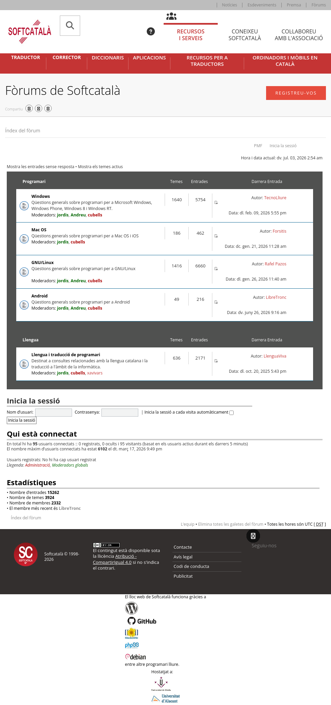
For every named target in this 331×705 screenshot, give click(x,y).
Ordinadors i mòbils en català (285, 61)
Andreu (78, 215)
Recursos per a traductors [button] (207, 61)
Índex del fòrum (22, 130)
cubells (95, 215)
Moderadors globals (70, 465)
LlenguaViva (275, 356)
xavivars (95, 373)
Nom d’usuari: (20, 412)
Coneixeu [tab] (245, 35)
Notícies (229, 5)
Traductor (25, 57)
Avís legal (183, 557)
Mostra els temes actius (100, 166)
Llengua (31, 340)
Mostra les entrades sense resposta (40, 166)
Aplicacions (149, 57)
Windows (40, 196)
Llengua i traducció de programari (65, 355)
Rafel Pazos (275, 264)
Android (39, 296)
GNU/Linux (42, 262)
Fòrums (318, 5)
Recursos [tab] (191, 35)
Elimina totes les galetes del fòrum (230, 524)
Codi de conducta (191, 566)
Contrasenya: (87, 412)
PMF (258, 146)
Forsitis (279, 231)
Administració (37, 465)
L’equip (187, 524)
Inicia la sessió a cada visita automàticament (189, 412)
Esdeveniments (261, 5)
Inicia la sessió (283, 146)
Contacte (183, 547)
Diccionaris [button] (108, 57)
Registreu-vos (296, 93)
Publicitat (183, 576)
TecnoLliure (275, 198)
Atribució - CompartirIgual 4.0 (115, 559)
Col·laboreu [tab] (299, 35)
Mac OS (38, 230)
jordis (63, 215)
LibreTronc (276, 297)
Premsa (294, 5)
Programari (34, 181)
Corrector (66, 57)
